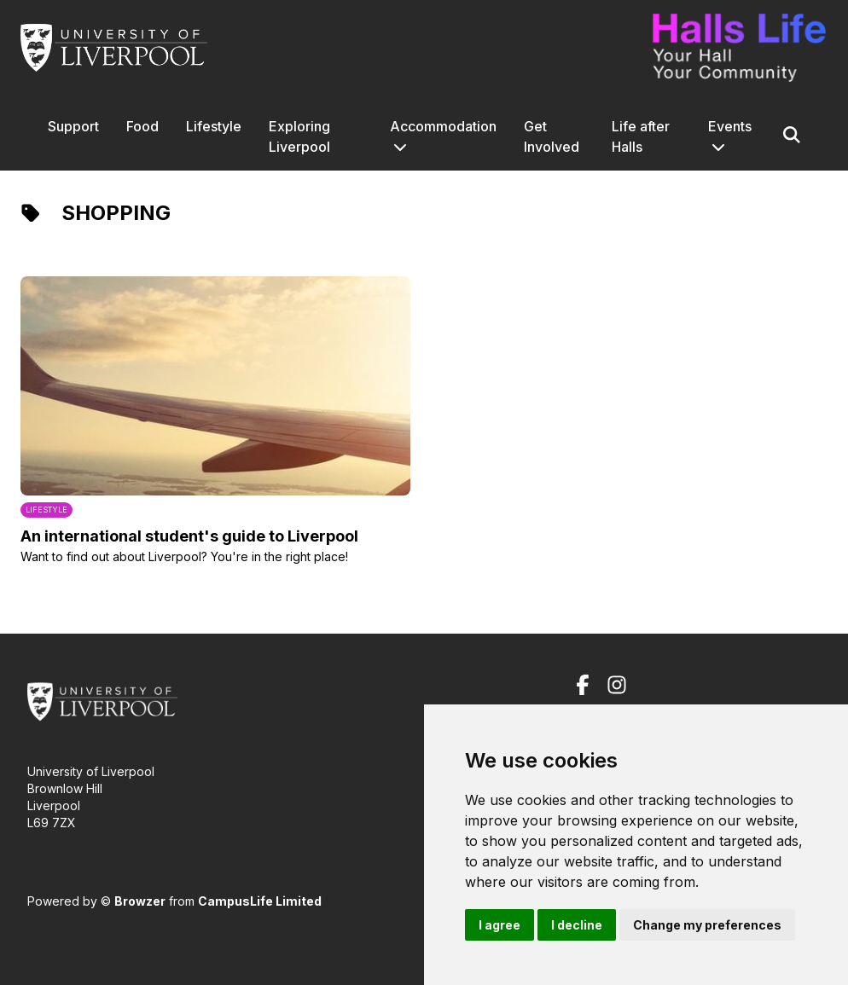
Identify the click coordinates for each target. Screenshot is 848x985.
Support (73, 126)
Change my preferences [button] (707, 925)
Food (142, 126)
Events (730, 126)
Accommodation (443, 126)
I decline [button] (576, 925)
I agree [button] (499, 925)
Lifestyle (213, 126)
